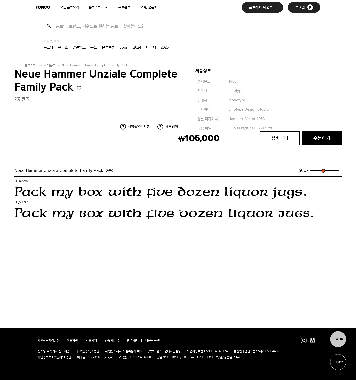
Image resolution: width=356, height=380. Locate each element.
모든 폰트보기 (69, 7)
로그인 (304, 7)
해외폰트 (49, 65)
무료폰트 (124, 7)
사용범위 (171, 126)
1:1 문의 (338, 362)
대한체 (151, 47)
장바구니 (279, 138)
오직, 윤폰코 (148, 7)
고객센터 (338, 339)
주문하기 (321, 138)
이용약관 (72, 340)
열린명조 (79, 47)
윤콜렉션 (108, 47)
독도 (93, 47)
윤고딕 (48, 47)
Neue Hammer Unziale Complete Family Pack (95, 65)
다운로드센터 (153, 340)
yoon (124, 47)
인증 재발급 (112, 340)
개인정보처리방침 (48, 340)
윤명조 (63, 47)
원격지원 (132, 340)
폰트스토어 (96, 7)
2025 (165, 47)
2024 (137, 47)
